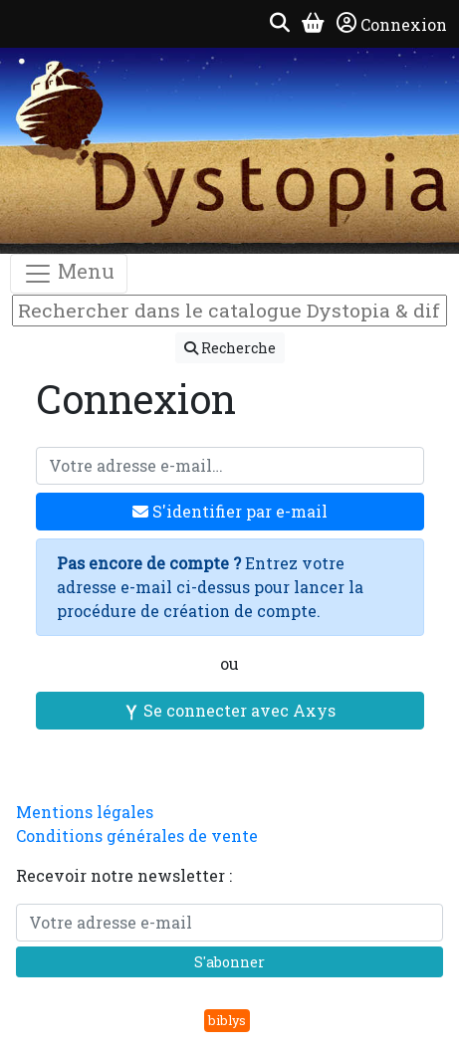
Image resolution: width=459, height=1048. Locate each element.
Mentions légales (84, 811)
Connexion (392, 24)
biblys (227, 1020)
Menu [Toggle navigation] (69, 273)
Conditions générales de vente (137, 835)
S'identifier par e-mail (230, 511)
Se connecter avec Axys (229, 710)
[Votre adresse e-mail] (230, 466)
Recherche (230, 347)
